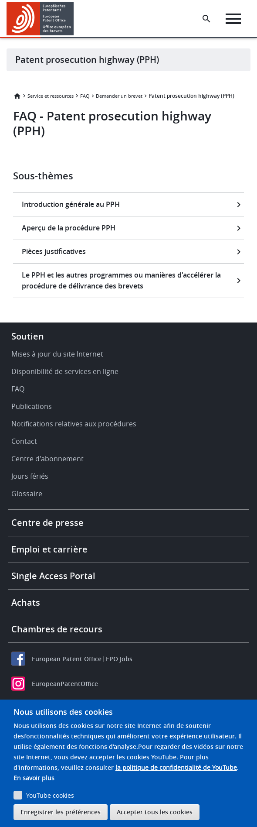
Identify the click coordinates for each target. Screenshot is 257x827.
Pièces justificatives (54, 251)
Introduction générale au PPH (71, 204)
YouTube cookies (50, 795)
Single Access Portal (53, 576)
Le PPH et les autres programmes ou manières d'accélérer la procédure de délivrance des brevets (121, 280)
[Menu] (233, 18)
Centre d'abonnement (47, 458)
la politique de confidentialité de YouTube (176, 767)
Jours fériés (29, 476)
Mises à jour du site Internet (57, 354)
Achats (25, 602)
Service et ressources (50, 96)
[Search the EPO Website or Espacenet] (206, 19)
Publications (31, 406)
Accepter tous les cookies (155, 812)
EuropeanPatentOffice (65, 683)
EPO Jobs (119, 659)
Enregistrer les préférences (60, 812)
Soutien (27, 336)
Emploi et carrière (49, 549)
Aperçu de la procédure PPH (68, 228)
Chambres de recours (56, 629)
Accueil (17, 96)
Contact (24, 441)
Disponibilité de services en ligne (64, 371)
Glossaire (26, 493)
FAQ (85, 96)
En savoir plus (34, 778)
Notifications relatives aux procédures (73, 424)
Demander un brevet (119, 96)
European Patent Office (66, 659)
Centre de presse (47, 522)
